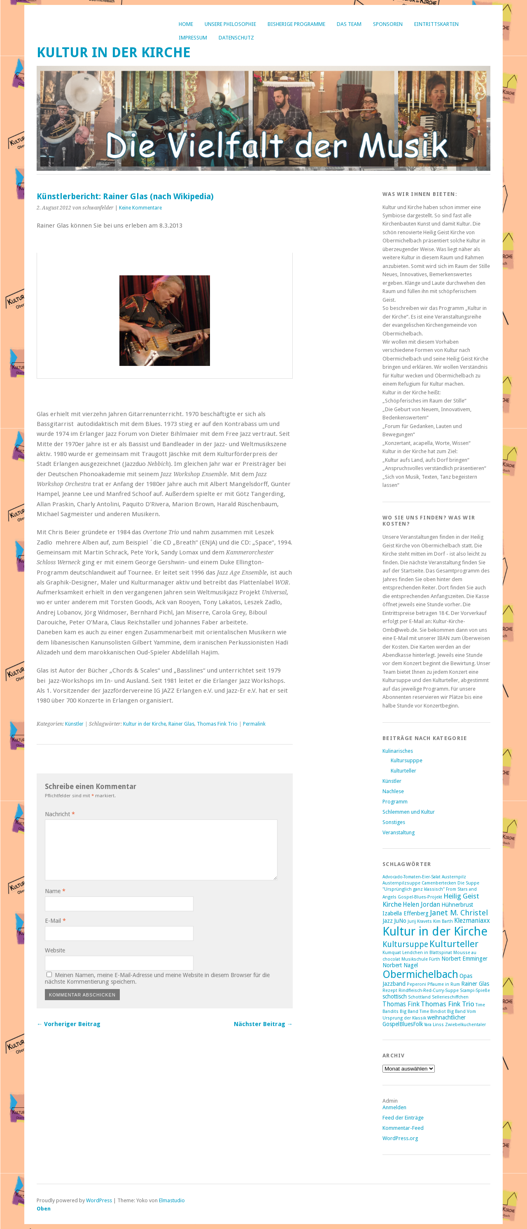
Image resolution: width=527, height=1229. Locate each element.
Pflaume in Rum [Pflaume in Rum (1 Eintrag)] (443, 984)
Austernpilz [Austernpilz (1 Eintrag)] (454, 877)
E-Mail (55, 920)
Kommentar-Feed (403, 1128)
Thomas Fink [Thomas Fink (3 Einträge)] (401, 1004)
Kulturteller (403, 771)
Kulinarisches (397, 751)
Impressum (193, 38)
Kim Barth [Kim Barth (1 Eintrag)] (443, 921)
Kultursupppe (406, 760)
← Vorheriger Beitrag (68, 1024)
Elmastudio (172, 1200)
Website (55, 950)
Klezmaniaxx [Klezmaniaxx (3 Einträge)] (472, 920)
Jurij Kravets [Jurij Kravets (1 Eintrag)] (420, 921)
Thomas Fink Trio (217, 724)
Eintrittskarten (436, 24)
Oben (44, 1209)
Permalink (254, 724)
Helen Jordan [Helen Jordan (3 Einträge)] (421, 904)
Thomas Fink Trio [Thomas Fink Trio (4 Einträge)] (447, 1004)
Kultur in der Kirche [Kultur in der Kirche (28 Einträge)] (434, 931)
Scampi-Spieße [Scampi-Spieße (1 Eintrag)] (475, 990)
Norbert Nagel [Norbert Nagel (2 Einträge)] (400, 965)
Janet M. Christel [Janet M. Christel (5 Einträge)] (459, 912)
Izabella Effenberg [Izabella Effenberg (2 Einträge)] (405, 913)
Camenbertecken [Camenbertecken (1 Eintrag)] (439, 883)
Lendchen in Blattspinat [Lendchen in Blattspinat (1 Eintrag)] (427, 952)
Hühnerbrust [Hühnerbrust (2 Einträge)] (457, 904)
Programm (395, 801)
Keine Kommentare (140, 208)
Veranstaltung (398, 832)
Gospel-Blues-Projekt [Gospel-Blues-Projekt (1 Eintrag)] (420, 897)
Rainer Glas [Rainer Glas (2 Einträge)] (475, 983)
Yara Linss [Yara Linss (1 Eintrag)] (434, 1024)
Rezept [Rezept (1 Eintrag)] (389, 990)
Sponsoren (388, 24)
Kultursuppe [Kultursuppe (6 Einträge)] (405, 944)
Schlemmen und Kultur (408, 812)
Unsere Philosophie (230, 24)
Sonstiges (393, 822)
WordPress (99, 1200)
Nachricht (60, 814)
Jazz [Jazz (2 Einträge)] (387, 920)
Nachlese (393, 791)
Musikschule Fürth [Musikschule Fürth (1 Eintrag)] (420, 959)
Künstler (74, 724)
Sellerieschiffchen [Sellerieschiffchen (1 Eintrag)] (450, 997)
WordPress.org (400, 1138)
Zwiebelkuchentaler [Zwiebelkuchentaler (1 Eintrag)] (465, 1024)
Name (55, 891)
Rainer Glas (181, 724)
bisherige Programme (296, 24)
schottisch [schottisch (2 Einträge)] (394, 996)
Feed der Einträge (403, 1118)
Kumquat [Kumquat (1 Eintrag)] (391, 952)
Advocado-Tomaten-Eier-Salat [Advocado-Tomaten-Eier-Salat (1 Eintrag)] (411, 877)
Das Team (349, 24)
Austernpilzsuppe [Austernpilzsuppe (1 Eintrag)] (401, 883)
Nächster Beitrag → (263, 1024)
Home (186, 24)
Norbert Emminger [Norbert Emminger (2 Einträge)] (464, 958)
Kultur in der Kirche (114, 52)
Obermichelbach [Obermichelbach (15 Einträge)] (420, 974)
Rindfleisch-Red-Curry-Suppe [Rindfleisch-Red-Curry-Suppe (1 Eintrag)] (429, 990)
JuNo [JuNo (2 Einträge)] (400, 920)
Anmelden (394, 1107)
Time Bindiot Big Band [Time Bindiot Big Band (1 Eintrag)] (443, 1011)
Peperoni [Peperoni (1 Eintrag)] (416, 984)
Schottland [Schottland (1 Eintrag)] (419, 997)
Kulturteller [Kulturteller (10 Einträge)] (453, 943)
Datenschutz (236, 38)
